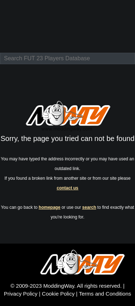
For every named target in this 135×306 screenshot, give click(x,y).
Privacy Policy (20, 294)
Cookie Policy (58, 294)
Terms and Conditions (105, 294)
